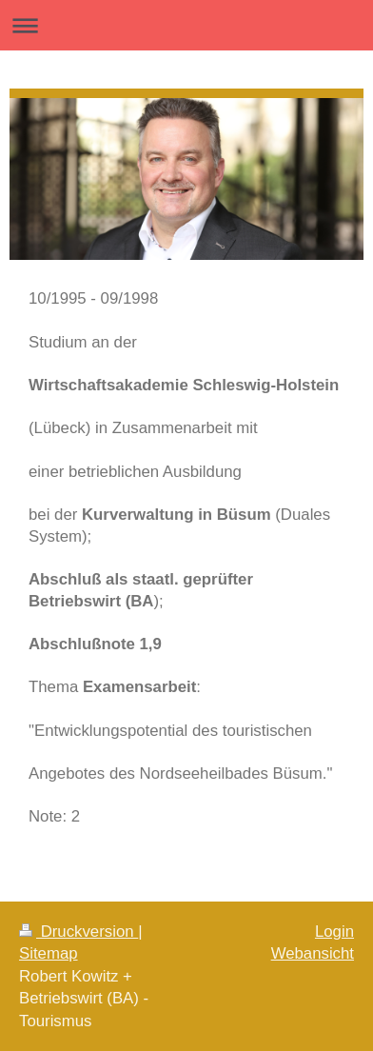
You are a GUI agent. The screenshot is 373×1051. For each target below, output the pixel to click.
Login (334, 931)
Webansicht (312, 953)
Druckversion (78, 931)
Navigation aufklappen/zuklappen (186, 25)
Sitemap (48, 953)
